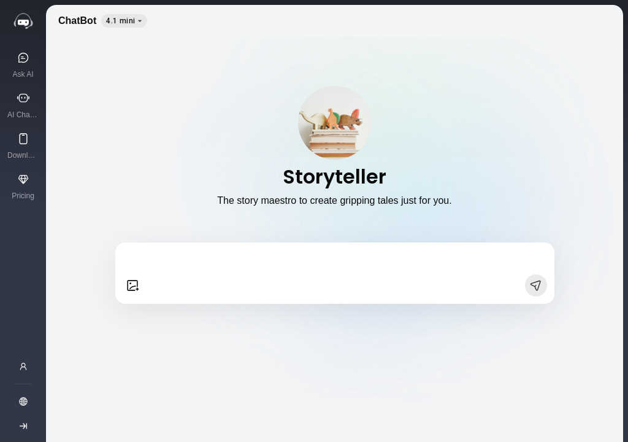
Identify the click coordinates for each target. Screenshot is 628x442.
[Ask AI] (23, 64)
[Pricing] (23, 186)
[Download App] (23, 145)
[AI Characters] (23, 105)
